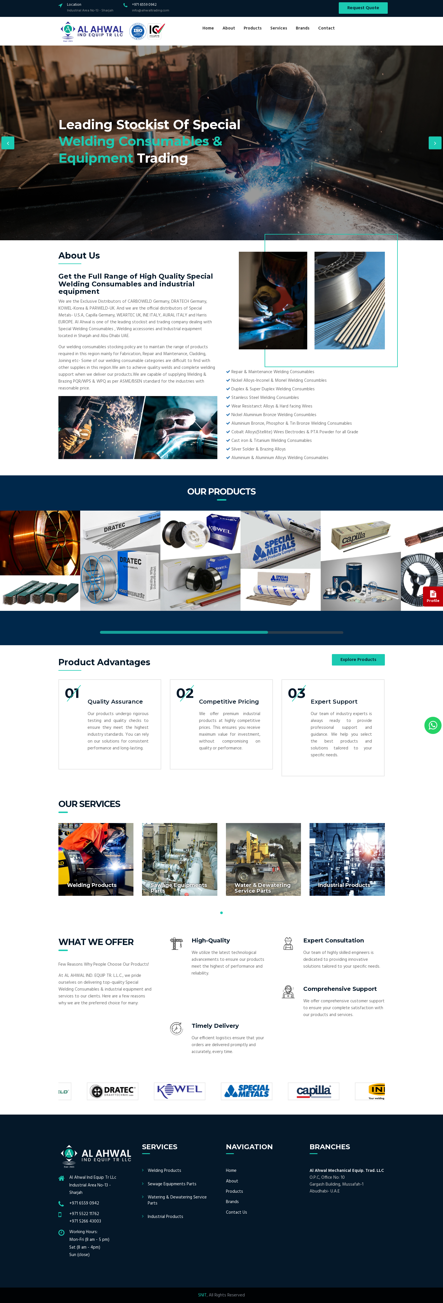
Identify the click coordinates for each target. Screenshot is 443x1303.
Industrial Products (165, 1216)
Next (435, 143)
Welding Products (164, 1170)
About (229, 28)
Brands (303, 28)
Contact (326, 28)
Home (208, 28)
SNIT (202, 1295)
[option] (221, 143)
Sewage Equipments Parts (172, 1184)
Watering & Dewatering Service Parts (177, 1200)
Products (253, 28)
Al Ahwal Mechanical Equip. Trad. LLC (347, 1170)
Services (278, 28)
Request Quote (363, 8)
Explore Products (358, 660)
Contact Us (236, 1212)
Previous (7, 143)
